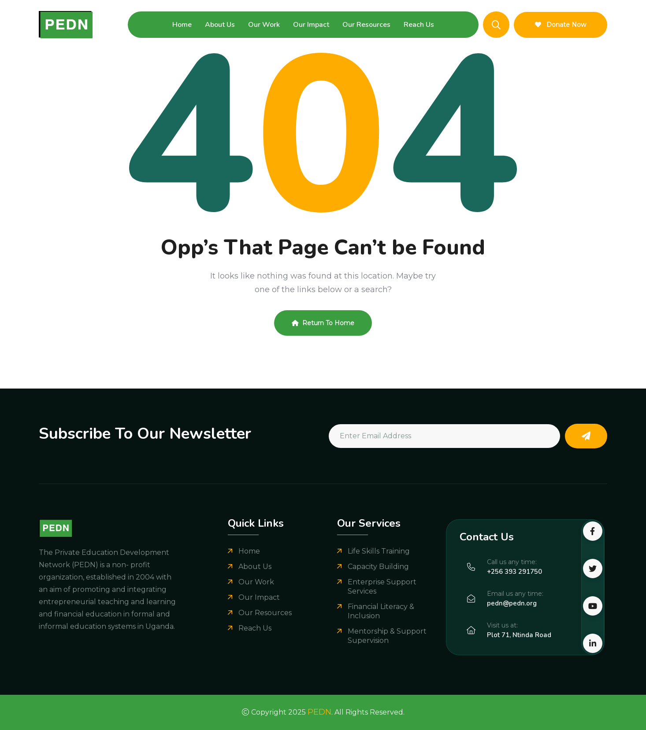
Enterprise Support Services (382, 586)
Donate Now (560, 25)
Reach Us (419, 24)
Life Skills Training (379, 551)
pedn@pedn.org (512, 603)
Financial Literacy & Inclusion (381, 611)
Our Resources (366, 24)
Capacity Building (378, 566)
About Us (220, 24)
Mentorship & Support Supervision (387, 636)
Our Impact (311, 24)
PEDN (319, 712)
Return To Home (323, 323)
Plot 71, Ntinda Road (519, 635)
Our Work (264, 24)
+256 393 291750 (514, 571)
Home (182, 24)
